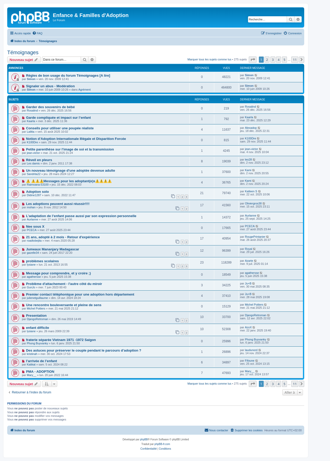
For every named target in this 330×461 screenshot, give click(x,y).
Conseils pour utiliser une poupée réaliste (60, 128)
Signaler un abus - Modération (50, 86)
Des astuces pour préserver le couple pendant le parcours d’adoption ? (83, 350)
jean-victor (33, 152)
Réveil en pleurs (39, 160)
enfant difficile (37, 328)
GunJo (31, 287)
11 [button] (295, 59)
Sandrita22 (33, 174)
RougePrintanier (255, 236)
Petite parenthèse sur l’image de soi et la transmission (70, 149)
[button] (253, 60)
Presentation (36, 315)
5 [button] (284, 59)
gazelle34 (33, 252)
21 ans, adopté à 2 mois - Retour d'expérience (63, 237)
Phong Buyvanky (37, 343)
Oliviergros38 (253, 203)
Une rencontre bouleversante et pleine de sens (63, 305)
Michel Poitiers (36, 308)
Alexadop (251, 127)
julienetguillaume (37, 297)
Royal (248, 248)
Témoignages (22, 52)
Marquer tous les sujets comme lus (209, 59)
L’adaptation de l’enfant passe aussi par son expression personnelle (81, 216)
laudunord (251, 350)
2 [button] (267, 59)
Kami (248, 170)
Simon (31, 79)
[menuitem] (37, 33)
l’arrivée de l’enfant (41, 361)
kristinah (32, 353)
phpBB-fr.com (162, 444)
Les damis (33, 163)
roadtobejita (34, 240)
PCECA (32, 230)
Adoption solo (37, 192)
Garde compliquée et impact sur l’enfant (58, 118)
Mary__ (31, 375)
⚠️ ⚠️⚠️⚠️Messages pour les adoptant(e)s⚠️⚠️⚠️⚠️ (69, 181)
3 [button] (273, 59)
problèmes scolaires (42, 261)
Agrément (84, 89)
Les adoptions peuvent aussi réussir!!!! (57, 204)
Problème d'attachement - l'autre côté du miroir (64, 284)
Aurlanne (32, 219)
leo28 (248, 159)
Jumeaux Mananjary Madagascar (52, 249)
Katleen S (251, 191)
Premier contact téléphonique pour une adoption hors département (80, 294)
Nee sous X (35, 226)
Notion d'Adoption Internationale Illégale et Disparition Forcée (76, 139)
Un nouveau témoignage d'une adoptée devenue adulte (70, 170)
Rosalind (32, 110)
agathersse (34, 276)
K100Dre (32, 142)
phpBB (144, 439)
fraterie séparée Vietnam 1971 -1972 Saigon (61, 340)
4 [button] (278, 59)
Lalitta (30, 131)
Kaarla (31, 121)
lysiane (31, 264)
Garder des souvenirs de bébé (50, 107)
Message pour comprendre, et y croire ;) (58, 273)
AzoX (248, 327)
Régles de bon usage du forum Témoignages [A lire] (68, 75)
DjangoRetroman (37, 319)
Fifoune (249, 360)
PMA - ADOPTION (40, 371)
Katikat (31, 364)
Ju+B (248, 283)
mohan (31, 207)
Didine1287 (34, 195)
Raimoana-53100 (37, 184)
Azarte (249, 260)
